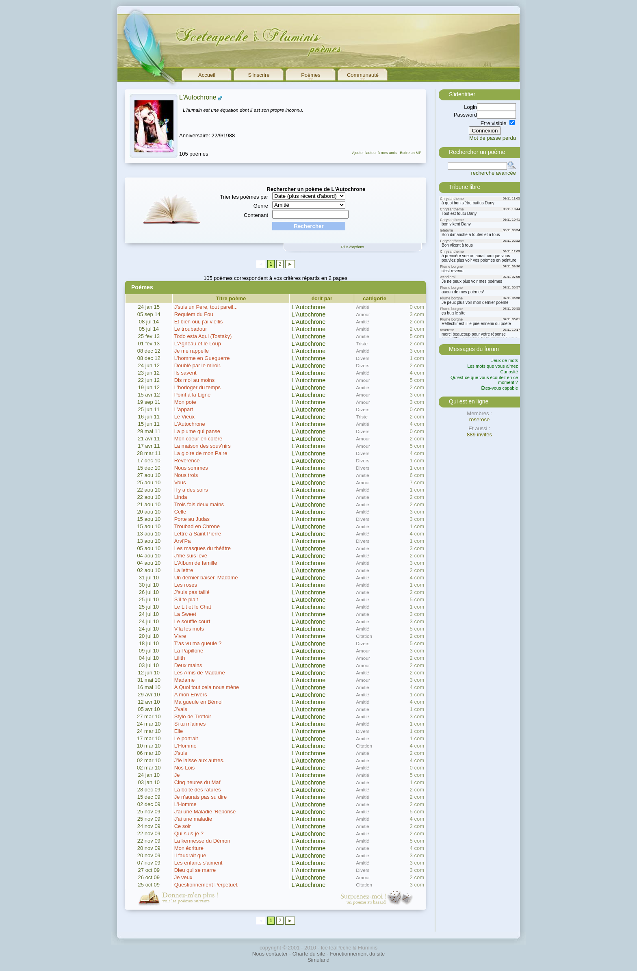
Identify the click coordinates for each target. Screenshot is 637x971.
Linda (180, 497)
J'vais (180, 709)
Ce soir (182, 826)
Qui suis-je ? (189, 833)
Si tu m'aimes (190, 724)
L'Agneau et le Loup (197, 343)
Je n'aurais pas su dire (200, 797)
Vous (180, 482)
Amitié (362, 307)
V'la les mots (189, 629)
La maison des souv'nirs (202, 446)
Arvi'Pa (182, 541)
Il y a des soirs (191, 490)
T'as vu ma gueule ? (198, 643)
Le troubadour (190, 329)
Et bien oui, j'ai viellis (198, 322)
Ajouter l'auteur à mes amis (374, 153)
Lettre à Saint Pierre (197, 534)
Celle (180, 512)
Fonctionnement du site (357, 954)
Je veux (183, 877)
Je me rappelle (191, 351)
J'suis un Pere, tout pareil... (206, 307)
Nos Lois (184, 768)
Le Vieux (184, 417)
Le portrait (186, 738)
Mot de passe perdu (492, 138)
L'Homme (185, 746)
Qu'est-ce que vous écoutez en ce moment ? (484, 380)
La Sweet (185, 614)
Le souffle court (192, 621)
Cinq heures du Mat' (197, 782)
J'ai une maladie (193, 819)
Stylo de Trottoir (192, 716)
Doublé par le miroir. (197, 365)
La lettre (183, 570)
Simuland (318, 960)
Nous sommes (191, 468)
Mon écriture (189, 848)
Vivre (180, 636)
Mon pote (185, 402)
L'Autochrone (197, 97)
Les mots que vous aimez (492, 366)
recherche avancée (493, 173)
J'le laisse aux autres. (199, 760)
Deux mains (188, 665)
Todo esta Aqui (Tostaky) (203, 336)
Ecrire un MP (410, 153)
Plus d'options (352, 247)
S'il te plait (186, 599)
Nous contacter (270, 954)
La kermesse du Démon (202, 841)
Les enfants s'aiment (198, 863)
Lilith (179, 658)
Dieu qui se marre (195, 870)
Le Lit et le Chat (192, 607)
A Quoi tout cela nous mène (206, 687)
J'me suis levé (190, 556)
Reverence (187, 460)
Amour (363, 314)
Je (177, 775)
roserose (479, 419)
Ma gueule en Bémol (198, 702)
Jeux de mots (505, 360)
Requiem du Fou (193, 314)
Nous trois (186, 475)
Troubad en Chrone (197, 526)
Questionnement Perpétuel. (206, 885)
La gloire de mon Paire (201, 453)
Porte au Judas (192, 519)
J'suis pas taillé (192, 592)
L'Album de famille (195, 563)
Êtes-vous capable (499, 388)
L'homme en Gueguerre (202, 358)
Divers (362, 358)
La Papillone (189, 651)
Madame (184, 680)
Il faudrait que (190, 855)
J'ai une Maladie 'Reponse (205, 811)
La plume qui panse (197, 431)
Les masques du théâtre (202, 548)
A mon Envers (190, 694)
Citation (364, 636)
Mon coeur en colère (198, 439)
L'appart (183, 409)
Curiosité (509, 371)
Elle (178, 731)
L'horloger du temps (197, 387)
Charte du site (308, 954)
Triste (362, 343)
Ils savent (185, 373)
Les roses (185, 585)
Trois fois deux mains (199, 504)
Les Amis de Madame (199, 673)
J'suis (180, 753)
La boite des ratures (197, 790)
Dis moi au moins (194, 380)
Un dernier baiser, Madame (206, 577)
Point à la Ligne (192, 395)
